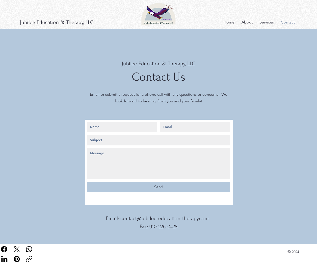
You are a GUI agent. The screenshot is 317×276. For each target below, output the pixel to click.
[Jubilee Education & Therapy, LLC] (64, 22)
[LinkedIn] (4, 259)
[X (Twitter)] (17, 249)
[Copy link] (29, 259)
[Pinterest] (17, 259)
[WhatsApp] (29, 249)
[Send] (158, 187)
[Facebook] (4, 249)
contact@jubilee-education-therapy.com (164, 218)
